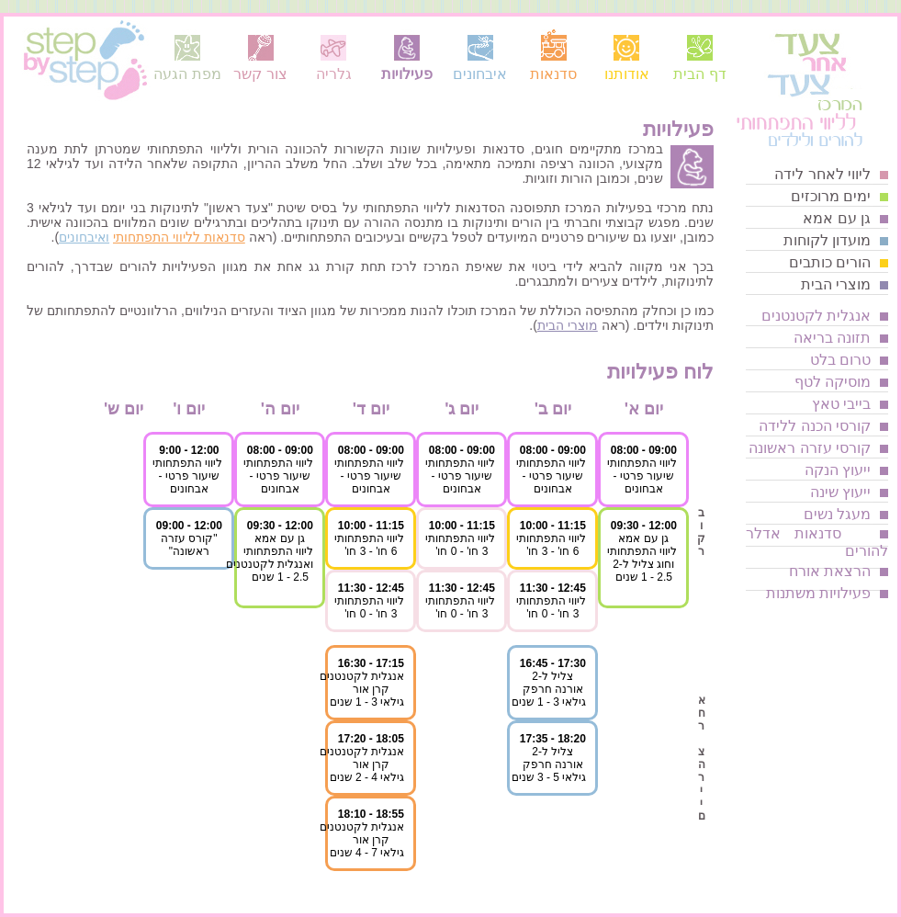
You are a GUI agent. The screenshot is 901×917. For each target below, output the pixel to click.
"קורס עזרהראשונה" (189, 545)
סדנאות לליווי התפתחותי (179, 237)
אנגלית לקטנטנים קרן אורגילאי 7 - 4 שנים (362, 840)
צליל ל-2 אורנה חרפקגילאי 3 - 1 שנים (549, 689)
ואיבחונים (84, 237)
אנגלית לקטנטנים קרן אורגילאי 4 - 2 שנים (362, 764)
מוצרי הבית (567, 325)
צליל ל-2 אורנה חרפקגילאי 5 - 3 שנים (549, 764)
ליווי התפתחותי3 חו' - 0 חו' (551, 607)
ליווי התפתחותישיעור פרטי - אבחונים (642, 476)
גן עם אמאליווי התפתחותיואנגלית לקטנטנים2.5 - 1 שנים (269, 557)
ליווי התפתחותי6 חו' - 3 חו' (551, 545)
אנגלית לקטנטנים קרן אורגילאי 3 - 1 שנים (362, 689)
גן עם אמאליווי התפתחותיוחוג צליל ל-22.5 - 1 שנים (642, 557)
